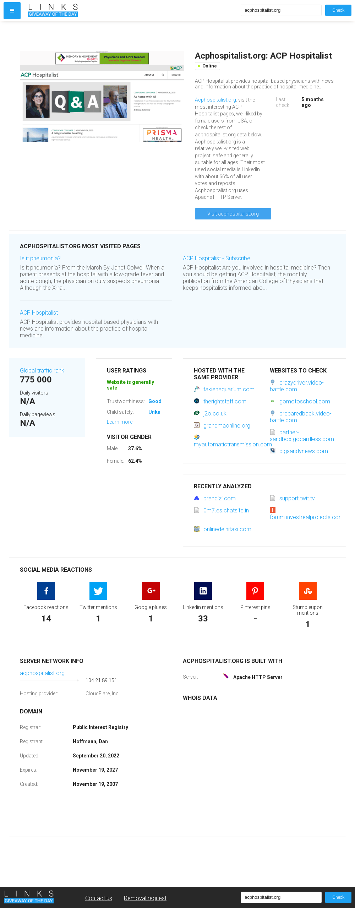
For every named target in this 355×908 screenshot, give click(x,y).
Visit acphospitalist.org (233, 214)
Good (155, 401)
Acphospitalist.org (215, 100)
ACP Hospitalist (39, 312)
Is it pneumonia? (40, 258)
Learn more (119, 422)
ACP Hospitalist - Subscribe (216, 258)
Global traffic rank (42, 370)
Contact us (98, 898)
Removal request (145, 898)
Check (338, 10)
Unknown (159, 412)
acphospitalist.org (42, 673)
